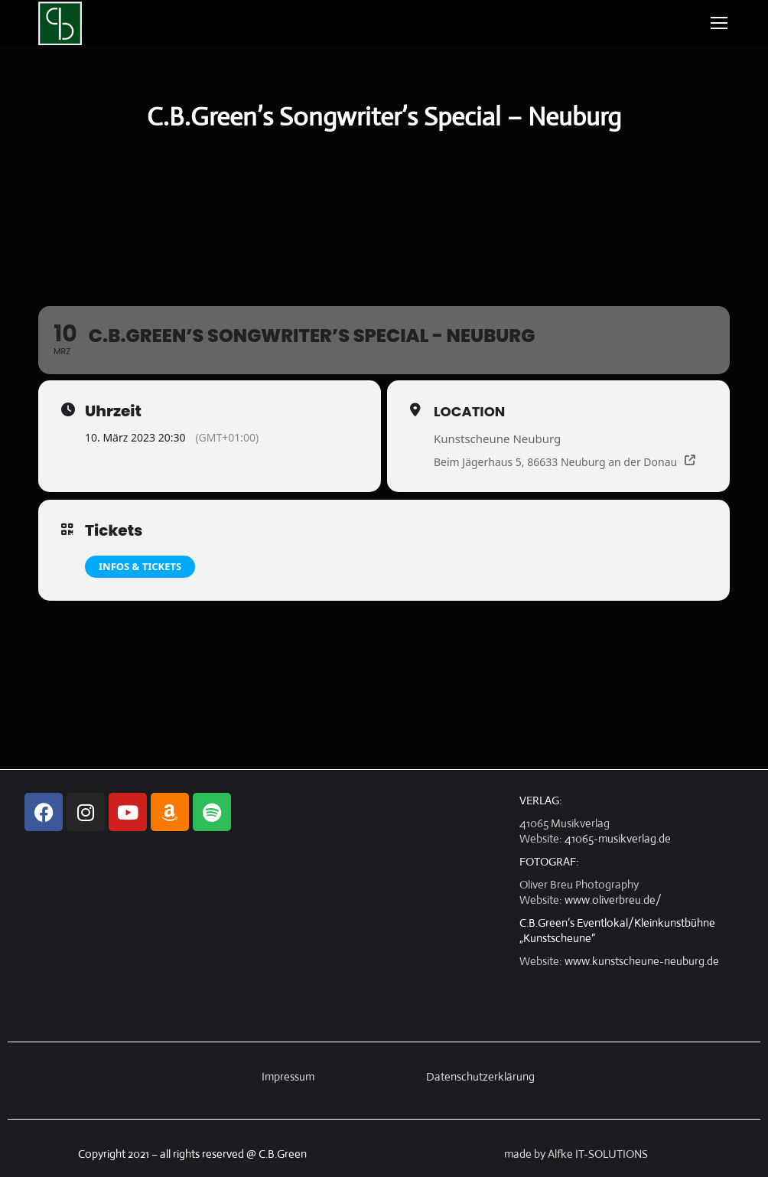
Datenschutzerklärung (480, 1076)
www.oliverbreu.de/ (613, 899)
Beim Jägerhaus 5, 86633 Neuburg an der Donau (555, 462)
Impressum (288, 1076)
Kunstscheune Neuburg (497, 438)
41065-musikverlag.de (618, 838)
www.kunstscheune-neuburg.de (642, 961)
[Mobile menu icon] (719, 23)
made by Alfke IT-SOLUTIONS (576, 1153)
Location (469, 411)
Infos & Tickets (140, 566)
